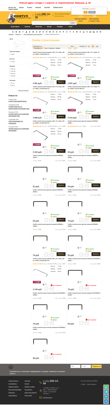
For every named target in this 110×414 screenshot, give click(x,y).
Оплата (27, 383)
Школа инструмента (31, 392)
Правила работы (13, 386)
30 (89, 46)
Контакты (38, 7)
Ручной (27, 26)
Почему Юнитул (13, 381)
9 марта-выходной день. (17, 101)
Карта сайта (28, 395)
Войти (81, 21)
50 (93, 46)
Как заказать (28, 389)
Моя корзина (94, 19)
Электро (38, 26)
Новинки (57, 48)
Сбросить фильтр (23, 90)
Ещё (70, 26)
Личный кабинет (81, 19)
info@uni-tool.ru (59, 16)
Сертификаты (12, 383)
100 (97, 46)
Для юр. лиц (12, 7)
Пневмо (60, 26)
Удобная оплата (58, 7)
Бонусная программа (14, 389)
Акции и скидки (13, 9)
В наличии (51, 48)
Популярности (38, 48)
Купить (61, 82)
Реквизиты (11, 392)
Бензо (49, 26)
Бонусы (21, 7)
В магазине (15, 26)
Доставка (47, 7)
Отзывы (29, 7)
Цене (46, 48)
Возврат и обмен (30, 386)
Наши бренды (12, 395)
